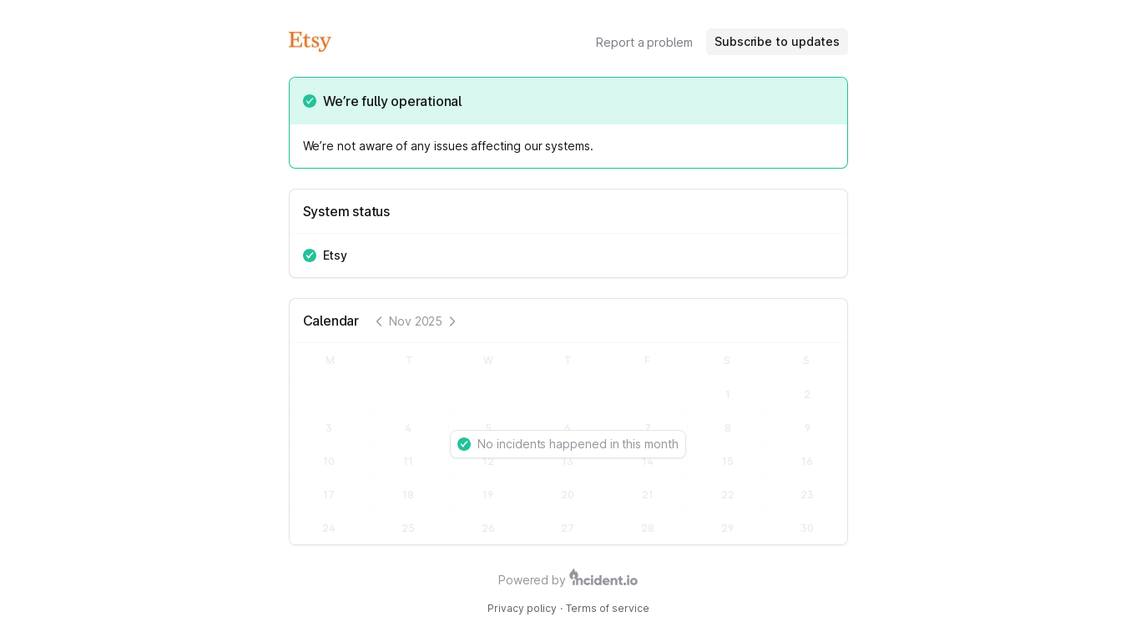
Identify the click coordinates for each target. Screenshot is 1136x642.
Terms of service (607, 608)
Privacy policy (522, 608)
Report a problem (644, 42)
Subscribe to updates (777, 41)
